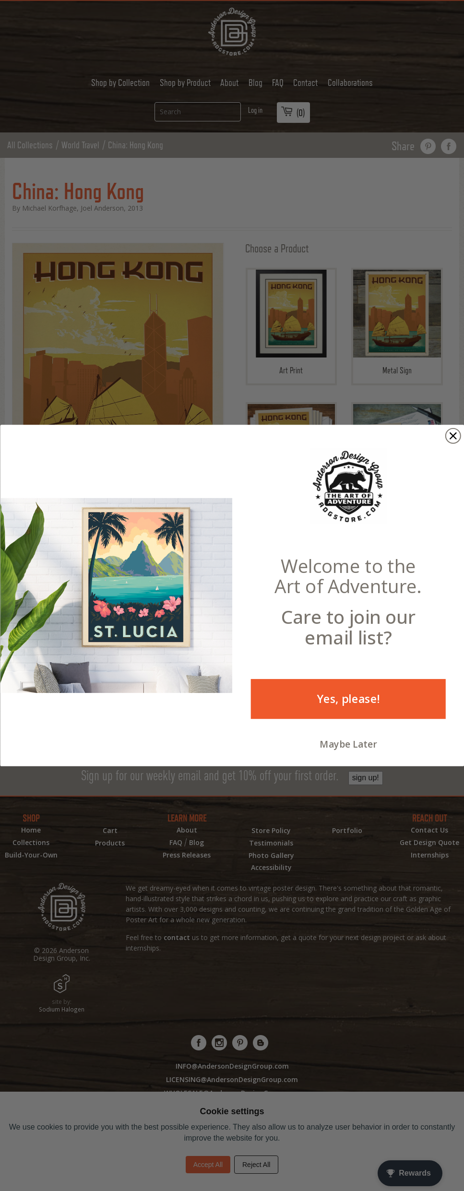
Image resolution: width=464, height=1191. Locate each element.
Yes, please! (348, 698)
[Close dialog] (452, 436)
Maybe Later (348, 744)
